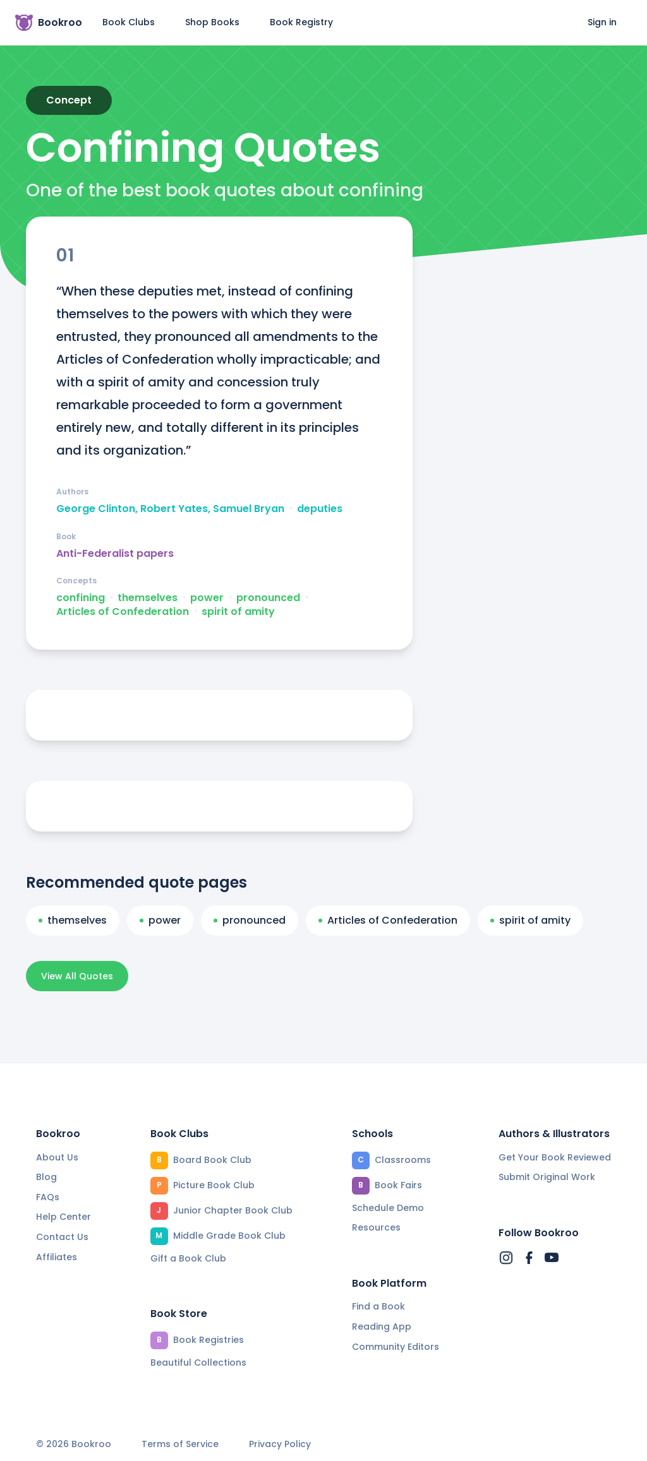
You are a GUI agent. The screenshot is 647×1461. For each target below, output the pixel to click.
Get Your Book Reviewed (555, 1157)
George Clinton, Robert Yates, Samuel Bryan (170, 509)
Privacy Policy (280, 1444)
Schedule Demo (388, 1208)
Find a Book (378, 1306)
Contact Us (62, 1237)
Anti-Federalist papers (115, 554)
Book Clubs (128, 22)
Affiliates (56, 1257)
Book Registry (301, 22)
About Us (57, 1157)
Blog (46, 1177)
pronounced (268, 598)
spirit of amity (238, 612)
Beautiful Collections (198, 1362)
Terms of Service (180, 1444)
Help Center (63, 1216)
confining (80, 598)
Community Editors (395, 1346)
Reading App (381, 1326)
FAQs (47, 1197)
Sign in (602, 22)
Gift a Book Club (188, 1258)
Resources (376, 1227)
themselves (148, 598)
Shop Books (212, 22)
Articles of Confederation (122, 612)
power (207, 598)
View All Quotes (77, 976)
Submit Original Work (547, 1177)
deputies (319, 509)
